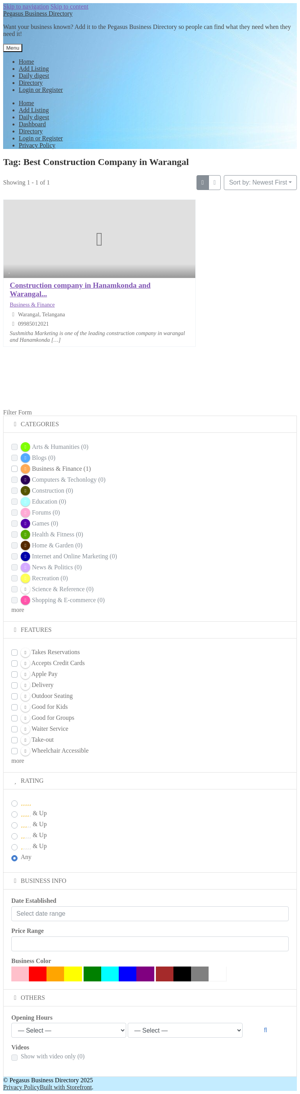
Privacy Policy (37, 145)
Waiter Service (44, 729)
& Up (34, 813)
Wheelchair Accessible (55, 751)
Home (26, 61)
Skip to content (69, 6)
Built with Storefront (66, 1087)
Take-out (37, 740)
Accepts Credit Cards (53, 663)
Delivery (37, 685)
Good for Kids (44, 707)
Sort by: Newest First (258, 182)
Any (26, 857)
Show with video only (53, 1056)
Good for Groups (47, 718)
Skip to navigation (26, 6)
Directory (31, 82)
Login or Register (41, 89)
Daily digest (34, 75)
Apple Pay (39, 674)
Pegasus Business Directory (38, 13)
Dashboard (32, 124)
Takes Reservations (50, 652)
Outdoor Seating (47, 696)
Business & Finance (32, 304)
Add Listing (34, 68)
